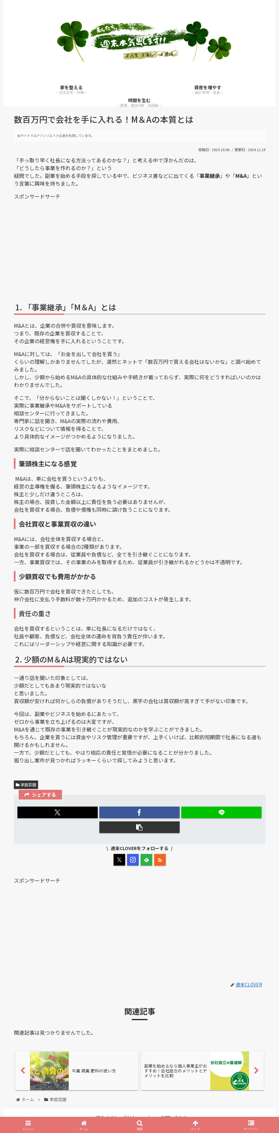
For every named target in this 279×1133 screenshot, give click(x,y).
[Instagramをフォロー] (133, 860)
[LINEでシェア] (221, 812)
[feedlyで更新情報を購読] (146, 860)
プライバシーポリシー (116, 1114)
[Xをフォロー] (119, 860)
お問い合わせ (172, 1114)
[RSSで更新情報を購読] (160, 860)
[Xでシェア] (57, 812)
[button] (139, 827)
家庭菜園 (26, 784)
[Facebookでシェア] (139, 812)
